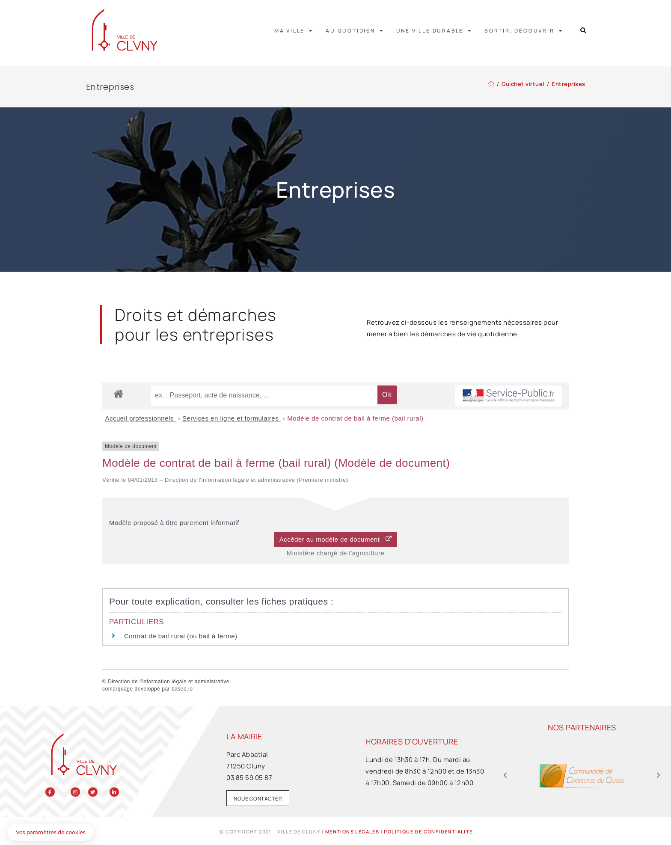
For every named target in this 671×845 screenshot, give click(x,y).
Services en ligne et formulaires (231, 418)
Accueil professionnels (140, 418)
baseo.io (182, 689)
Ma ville (294, 31)
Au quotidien (355, 31)
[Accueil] (491, 84)
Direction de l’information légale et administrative (168, 682)
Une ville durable (434, 31)
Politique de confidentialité (428, 831)
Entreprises (568, 84)
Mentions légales (352, 831)
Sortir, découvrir (523, 31)
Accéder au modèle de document (335, 539)
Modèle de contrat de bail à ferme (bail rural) (355, 418)
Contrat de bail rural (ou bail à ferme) (181, 636)
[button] (583, 30)
